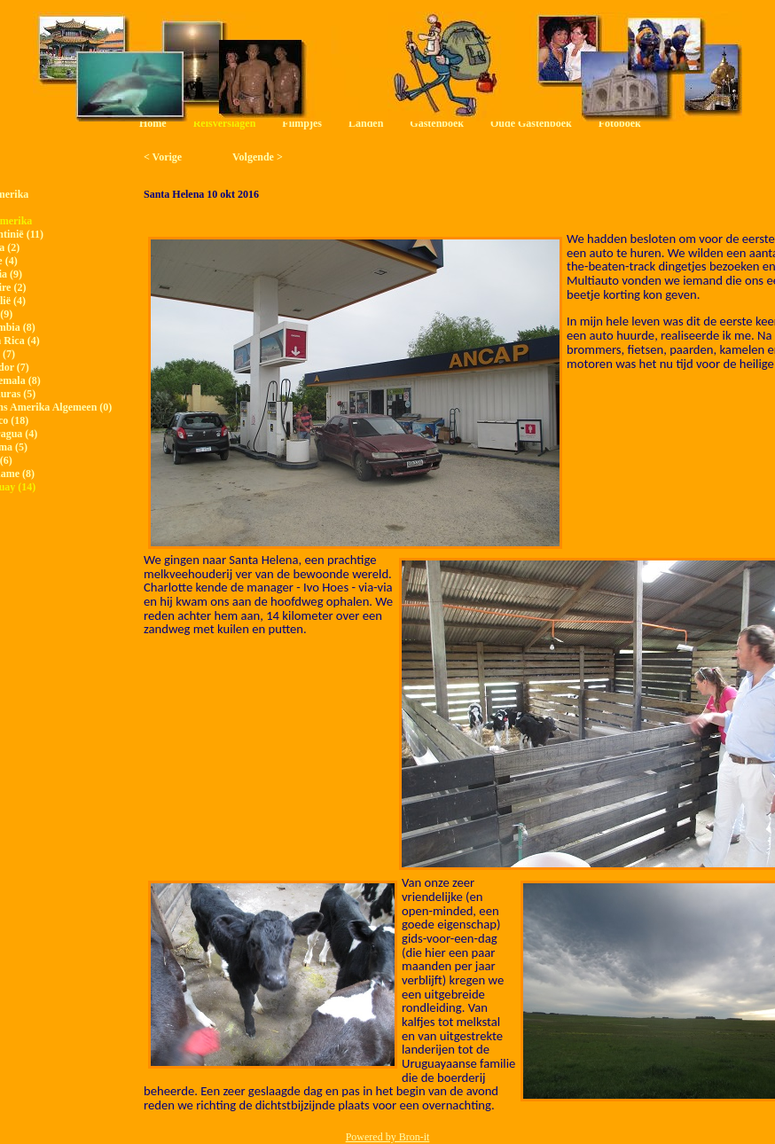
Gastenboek (437, 123)
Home (153, 123)
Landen (365, 123)
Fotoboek (620, 123)
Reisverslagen (224, 123)
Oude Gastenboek (531, 123)
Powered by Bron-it (388, 1137)
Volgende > (257, 157)
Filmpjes (302, 123)
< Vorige (163, 157)
